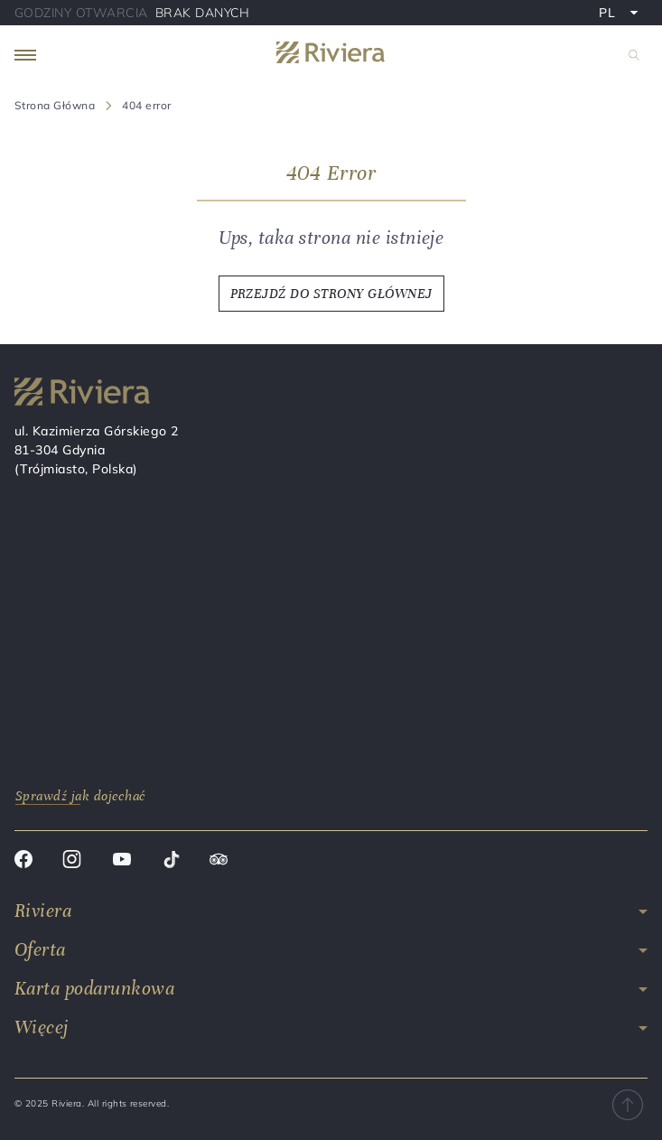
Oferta (40, 950)
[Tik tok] (171, 862)
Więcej (41, 1027)
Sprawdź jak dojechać (80, 796)
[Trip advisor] (219, 862)
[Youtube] (122, 861)
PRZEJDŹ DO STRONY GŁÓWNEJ (331, 293)
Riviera (42, 911)
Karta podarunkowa (94, 988)
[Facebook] (23, 862)
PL (623, 14)
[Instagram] (71, 862)
